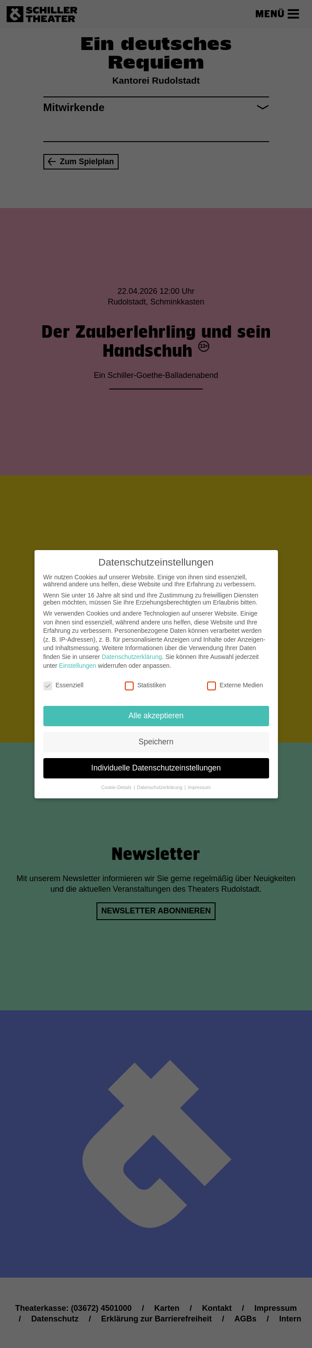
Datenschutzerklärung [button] (160, 779)
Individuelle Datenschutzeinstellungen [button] (156, 759)
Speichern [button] (156, 733)
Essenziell (63, 676)
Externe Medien (235, 676)
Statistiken (145, 676)
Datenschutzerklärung (132, 648)
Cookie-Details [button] (117, 779)
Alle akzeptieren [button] (156, 707)
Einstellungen (77, 656)
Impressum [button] (199, 779)
